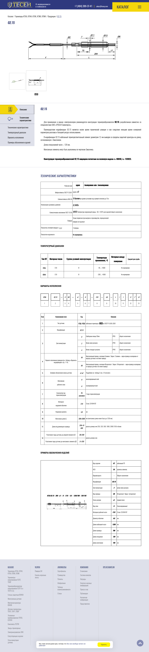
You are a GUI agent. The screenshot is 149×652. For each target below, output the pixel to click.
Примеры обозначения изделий (19, 142)
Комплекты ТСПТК (13, 624)
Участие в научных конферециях (86, 584)
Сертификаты (62, 571)
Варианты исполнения (16, 137)
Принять (104, 644)
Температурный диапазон (17, 132)
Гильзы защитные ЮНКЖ (15, 595)
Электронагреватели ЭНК (15, 632)
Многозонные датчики (14, 599)
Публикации (84, 593)
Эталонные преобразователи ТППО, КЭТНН (15, 617)
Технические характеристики (25, 119)
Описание (23, 109)
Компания (84, 567)
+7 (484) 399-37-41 (83, 6)
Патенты (60, 579)
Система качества (85, 575)
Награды (83, 579)
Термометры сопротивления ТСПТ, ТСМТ (14, 579)
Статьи (60, 593)
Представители (85, 604)
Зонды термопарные (14, 628)
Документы (62, 567)
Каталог (10, 16)
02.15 (59, 16)
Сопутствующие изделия (15, 636)
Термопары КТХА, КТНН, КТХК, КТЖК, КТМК (30, 16)
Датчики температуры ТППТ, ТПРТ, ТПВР (14, 610)
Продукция (51, 16)
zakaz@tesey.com (102, 6)
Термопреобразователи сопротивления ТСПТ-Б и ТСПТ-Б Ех (15, 588)
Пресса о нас (84, 589)
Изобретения (61, 583)
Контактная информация (84, 598)
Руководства (61, 575)
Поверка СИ (38, 571)
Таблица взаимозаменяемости (64, 588)
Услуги (37, 567)
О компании (83, 571)
